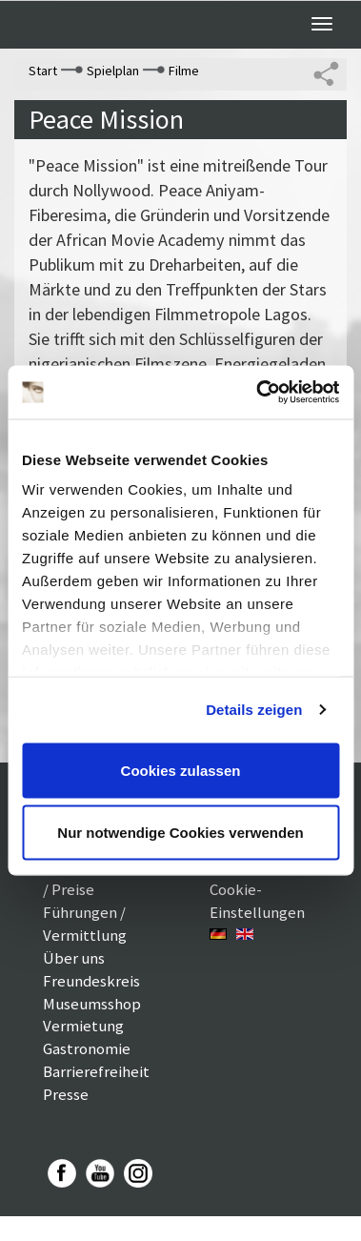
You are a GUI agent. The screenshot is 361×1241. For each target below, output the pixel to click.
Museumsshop (92, 1003)
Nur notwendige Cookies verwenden (180, 832)
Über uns (74, 957)
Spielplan (113, 70)
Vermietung (83, 1025)
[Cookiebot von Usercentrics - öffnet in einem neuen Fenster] (257, 392)
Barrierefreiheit (96, 1071)
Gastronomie (86, 1048)
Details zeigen (254, 710)
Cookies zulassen (181, 770)
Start (43, 70)
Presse (66, 1094)
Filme (184, 70)
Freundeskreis (91, 980)
